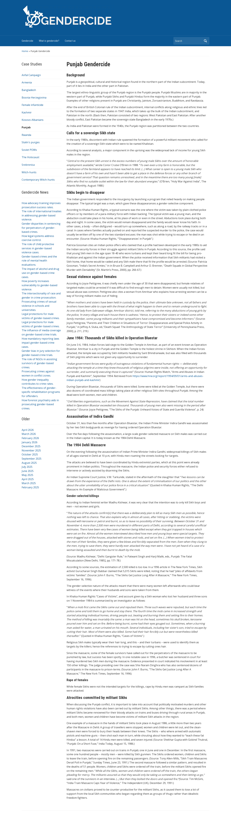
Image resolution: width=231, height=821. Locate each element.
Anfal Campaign (31, 75)
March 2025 (29, 483)
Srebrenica (28, 165)
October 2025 (30, 454)
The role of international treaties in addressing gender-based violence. (41, 215)
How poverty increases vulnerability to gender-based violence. (39, 285)
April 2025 (28, 479)
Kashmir (27, 112)
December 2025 (31, 446)
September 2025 (31, 458)
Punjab (26, 127)
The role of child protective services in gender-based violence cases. (38, 248)
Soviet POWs (29, 150)
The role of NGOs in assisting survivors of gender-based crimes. (39, 363)
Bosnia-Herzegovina (34, 97)
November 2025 (31, 450)
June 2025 (28, 471)
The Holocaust (30, 157)
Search (205, 41)
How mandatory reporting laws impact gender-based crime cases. (40, 343)
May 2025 (27, 475)
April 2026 (28, 430)
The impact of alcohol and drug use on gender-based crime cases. (40, 273)
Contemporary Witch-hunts (38, 179)
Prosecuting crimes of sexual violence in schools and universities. (39, 306)
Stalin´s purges (31, 142)
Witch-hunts (29, 172)
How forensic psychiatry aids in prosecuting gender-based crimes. (40, 404)
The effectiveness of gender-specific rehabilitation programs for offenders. (41, 392)
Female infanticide (32, 105)
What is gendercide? (49, 40)
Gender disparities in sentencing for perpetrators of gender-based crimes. (41, 228)
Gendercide (27, 40)
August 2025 (29, 463)
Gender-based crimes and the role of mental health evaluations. (39, 260)
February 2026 (30, 438)
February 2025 (30, 487)
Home (25, 51)
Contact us (70, 40)
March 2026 (29, 434)
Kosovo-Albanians (32, 120)
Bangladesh (29, 90)
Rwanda (26, 135)
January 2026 (29, 442)
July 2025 (27, 467)
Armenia (27, 82)
